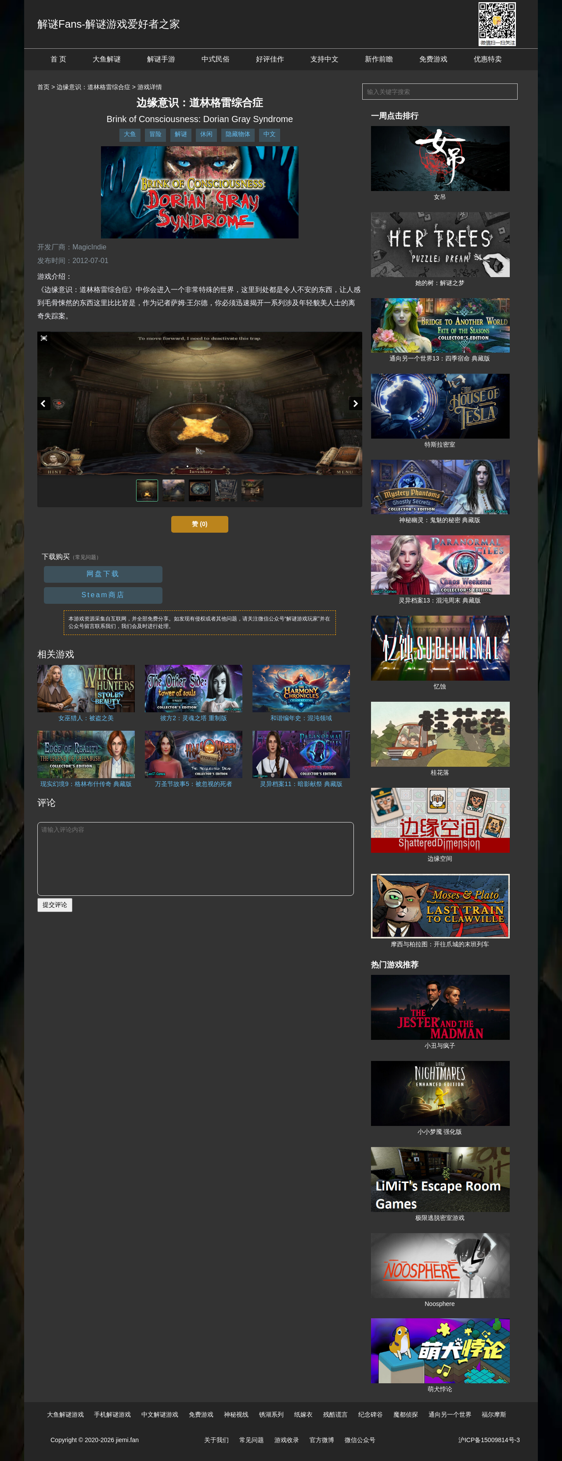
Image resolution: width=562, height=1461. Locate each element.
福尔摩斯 (494, 1414)
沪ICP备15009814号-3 (489, 1439)
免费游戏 (433, 59)
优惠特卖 (488, 59)
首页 (43, 86)
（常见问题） (85, 557)
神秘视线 (236, 1414)
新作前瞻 (379, 59)
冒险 (155, 133)
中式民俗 (216, 59)
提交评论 (55, 904)
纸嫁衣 (303, 1414)
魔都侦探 (405, 1414)
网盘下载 (103, 573)
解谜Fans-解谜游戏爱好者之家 (108, 24)
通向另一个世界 (450, 1414)
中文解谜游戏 (159, 1414)
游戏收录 (286, 1439)
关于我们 (216, 1439)
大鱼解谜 (107, 59)
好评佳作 (270, 59)
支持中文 (324, 59)
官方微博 (322, 1439)
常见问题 (251, 1439)
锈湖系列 (271, 1414)
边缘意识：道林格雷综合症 (93, 86)
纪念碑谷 (370, 1414)
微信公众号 (360, 1439)
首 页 (58, 59)
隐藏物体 (238, 133)
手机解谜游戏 (112, 1414)
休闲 (206, 133)
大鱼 (130, 133)
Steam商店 (103, 595)
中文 (269, 133)
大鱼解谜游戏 (65, 1414)
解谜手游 (161, 59)
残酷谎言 (335, 1414)
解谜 (181, 133)
